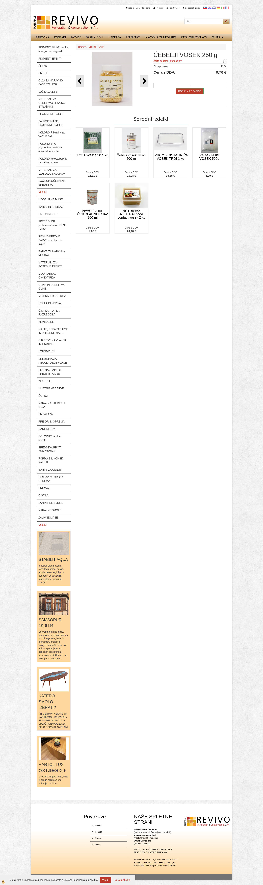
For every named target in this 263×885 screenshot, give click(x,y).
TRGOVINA (42, 37)
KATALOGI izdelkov (194, 37)
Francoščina (227, 8)
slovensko (205, 8)
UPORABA (115, 37)
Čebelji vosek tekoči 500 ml (131, 156)
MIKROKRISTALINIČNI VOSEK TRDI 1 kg (170, 156)
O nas (216, 37)
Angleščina (214, 8)
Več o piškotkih (122, 880)
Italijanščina (223, 8)
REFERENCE (133, 37)
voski (101, 47)
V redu (105, 880)
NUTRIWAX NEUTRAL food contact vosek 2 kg (131, 214)
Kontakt (60, 37)
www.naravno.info (142, 841)
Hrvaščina (210, 8)
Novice (76, 37)
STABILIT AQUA (53, 559)
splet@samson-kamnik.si (163, 865)
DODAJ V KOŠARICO (189, 91)
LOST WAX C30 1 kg (92, 155)
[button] (144, 81)
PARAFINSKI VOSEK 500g (209, 156)
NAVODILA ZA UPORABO (160, 37)
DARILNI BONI (94, 37)
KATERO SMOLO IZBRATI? (47, 702)
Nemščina (218, 8)
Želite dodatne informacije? (167, 61)
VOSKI (92, 47)
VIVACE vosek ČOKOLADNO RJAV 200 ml (92, 214)
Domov (82, 47)
